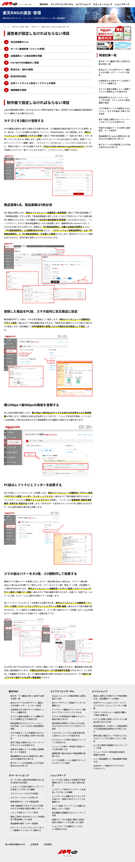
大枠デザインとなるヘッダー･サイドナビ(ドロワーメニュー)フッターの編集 (109, 705)
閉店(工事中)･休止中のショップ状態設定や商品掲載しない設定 (27, 818)
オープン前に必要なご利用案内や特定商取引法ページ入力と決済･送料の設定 (68, 782)
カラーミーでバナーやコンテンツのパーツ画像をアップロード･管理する (27, 829)
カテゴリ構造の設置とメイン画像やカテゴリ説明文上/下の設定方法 (114, 90)
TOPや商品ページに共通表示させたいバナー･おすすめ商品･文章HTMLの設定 (114, 111)
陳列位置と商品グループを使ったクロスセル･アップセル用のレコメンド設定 (110, 738)
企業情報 (34, 844)
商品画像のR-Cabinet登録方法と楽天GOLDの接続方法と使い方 (114, 137)
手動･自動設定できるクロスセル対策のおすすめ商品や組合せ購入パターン (27, 807)
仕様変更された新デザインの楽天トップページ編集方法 (114, 82)
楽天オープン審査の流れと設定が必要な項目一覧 (114, 62)
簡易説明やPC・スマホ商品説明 (24, 801)
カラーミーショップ (102, 4)
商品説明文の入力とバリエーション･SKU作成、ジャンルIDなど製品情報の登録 (114, 100)
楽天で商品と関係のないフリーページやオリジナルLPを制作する (114, 120)
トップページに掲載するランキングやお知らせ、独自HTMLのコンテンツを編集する (69, 799)
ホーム (6, 27)
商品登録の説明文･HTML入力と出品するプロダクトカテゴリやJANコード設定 (68, 726)
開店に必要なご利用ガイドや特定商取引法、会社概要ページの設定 (110, 697)
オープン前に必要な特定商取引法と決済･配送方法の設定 (27, 781)
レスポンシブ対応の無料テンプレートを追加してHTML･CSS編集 (27, 788)
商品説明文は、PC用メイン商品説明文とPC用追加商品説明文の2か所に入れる (110, 729)
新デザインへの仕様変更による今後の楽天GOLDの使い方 (114, 145)
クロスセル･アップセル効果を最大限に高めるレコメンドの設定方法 (68, 734)
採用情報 (48, 844)
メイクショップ (83, 4)
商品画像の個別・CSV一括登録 (24, 823)
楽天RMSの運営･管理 (20, 27)
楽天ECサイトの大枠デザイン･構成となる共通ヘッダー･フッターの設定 (114, 72)
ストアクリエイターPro (62, 4)
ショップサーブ (122, 4)
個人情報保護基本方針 (15, 844)
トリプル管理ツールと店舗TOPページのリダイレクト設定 (69, 761)
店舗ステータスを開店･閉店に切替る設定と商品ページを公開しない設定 (68, 821)
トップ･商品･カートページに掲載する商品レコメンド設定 (69, 807)
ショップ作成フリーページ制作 (24, 812)
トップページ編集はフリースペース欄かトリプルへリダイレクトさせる (68, 711)
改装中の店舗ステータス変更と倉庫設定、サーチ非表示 (114, 129)
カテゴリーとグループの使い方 (24, 797)
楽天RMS (44, 4)
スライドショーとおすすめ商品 (24, 793)
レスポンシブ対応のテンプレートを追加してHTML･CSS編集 (69, 790)
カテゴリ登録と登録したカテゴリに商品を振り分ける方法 (110, 720)
